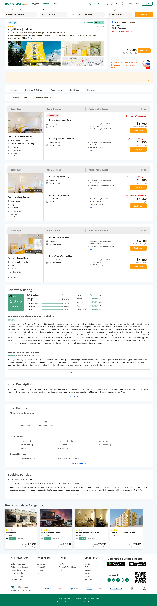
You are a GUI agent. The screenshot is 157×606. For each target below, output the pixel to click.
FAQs (61, 564)
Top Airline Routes (18, 570)
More (31, 38)
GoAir (87, 567)
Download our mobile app (125, 558)
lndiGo (87, 564)
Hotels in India (17, 576)
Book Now (144, 50)
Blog (39, 573)
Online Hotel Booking (19, 567)
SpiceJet (88, 570)
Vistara (87, 576)
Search (144, 14)
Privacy (62, 570)
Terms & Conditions (67, 567)
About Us (41, 564)
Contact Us (41, 567)
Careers (40, 570)
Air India (88, 579)
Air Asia (88, 573)
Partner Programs (18, 579)
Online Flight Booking (19, 564)
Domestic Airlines (18, 573)
